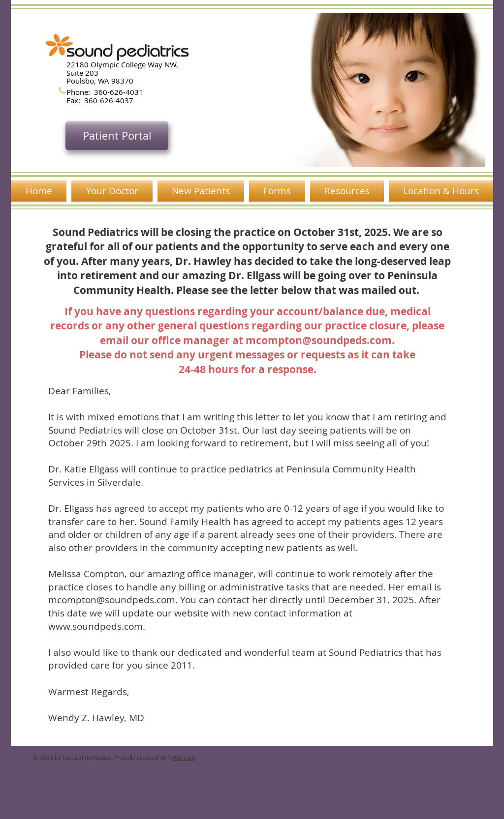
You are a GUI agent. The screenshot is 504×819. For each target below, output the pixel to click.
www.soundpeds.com (95, 626)
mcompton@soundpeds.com (319, 340)
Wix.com (183, 757)
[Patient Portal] (116, 135)
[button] (358, 90)
